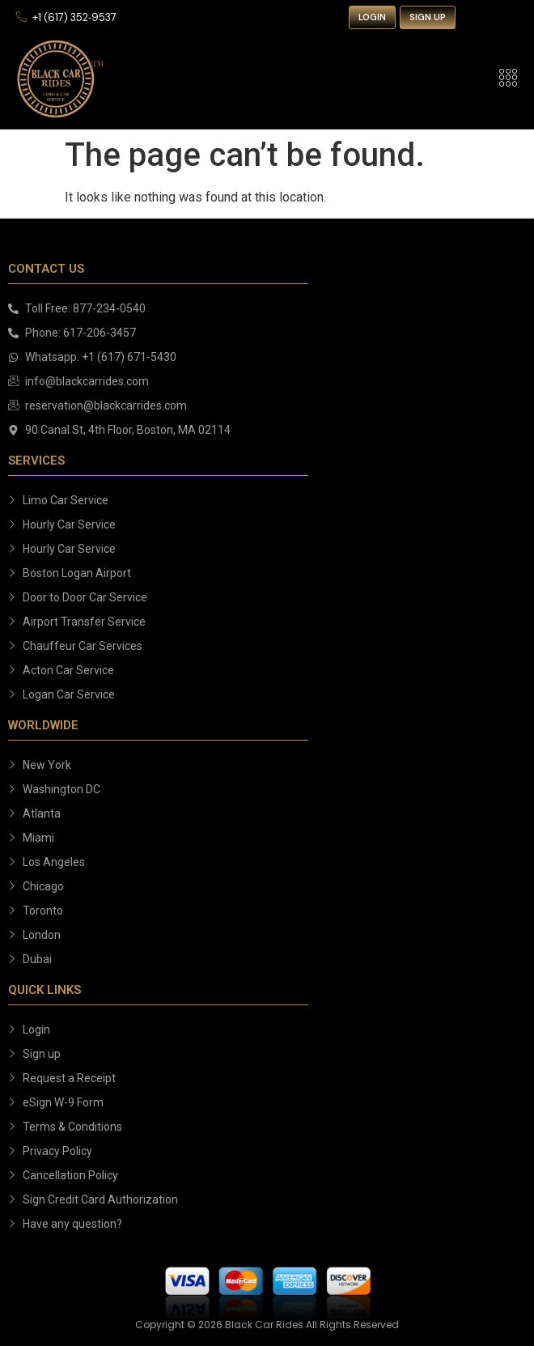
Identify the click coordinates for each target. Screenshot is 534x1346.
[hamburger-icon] (508, 79)
